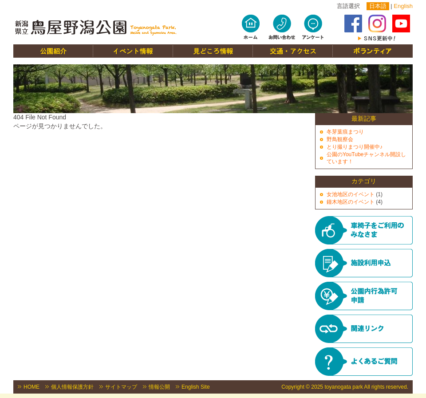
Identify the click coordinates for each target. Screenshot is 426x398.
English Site (195, 387)
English (403, 6)
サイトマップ (121, 387)
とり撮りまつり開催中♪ (355, 147)
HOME (31, 387)
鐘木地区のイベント (351, 202)
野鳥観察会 (340, 139)
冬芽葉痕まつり (345, 132)
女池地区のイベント (351, 194)
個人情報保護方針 (72, 387)
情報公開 (159, 387)
